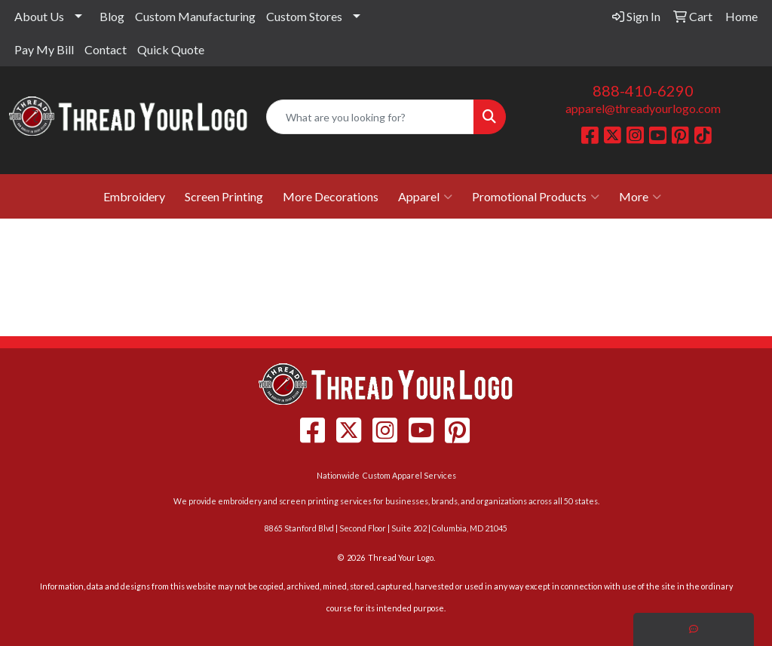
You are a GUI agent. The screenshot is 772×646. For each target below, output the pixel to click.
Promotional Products (535, 197)
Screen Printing (224, 196)
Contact (105, 49)
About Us (39, 16)
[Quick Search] (369, 117)
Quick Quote (170, 49)
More (640, 197)
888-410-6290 (643, 90)
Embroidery (134, 196)
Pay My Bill (44, 49)
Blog (112, 16)
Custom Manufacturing (195, 16)
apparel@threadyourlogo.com (643, 108)
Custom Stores (304, 16)
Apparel (425, 197)
